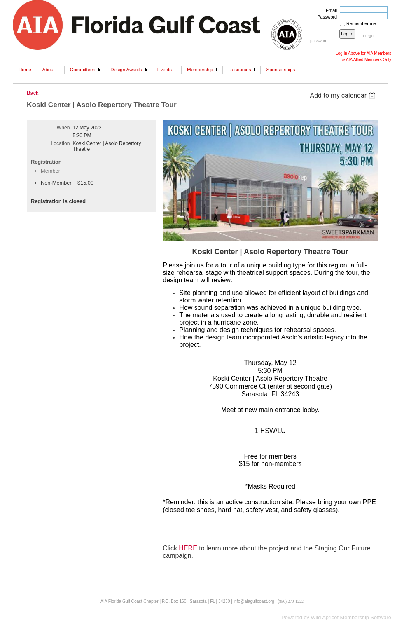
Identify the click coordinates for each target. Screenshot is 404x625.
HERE (188, 548)
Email (330, 10)
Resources (239, 69)
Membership (200, 69)
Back (32, 93)
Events (164, 69)
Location (60, 143)
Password (325, 16)
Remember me (361, 23)
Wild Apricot (325, 617)
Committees (82, 69)
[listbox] (344, 95)
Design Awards (126, 69)
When (63, 128)
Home (25, 69)
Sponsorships (280, 69)
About (48, 69)
